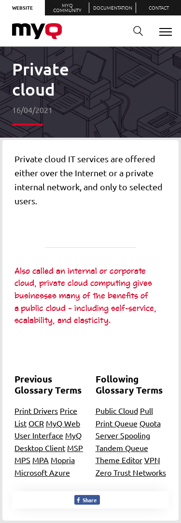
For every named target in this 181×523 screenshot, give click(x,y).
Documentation (112, 7)
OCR (36, 423)
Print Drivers (36, 410)
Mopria (63, 460)
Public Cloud (117, 410)
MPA (40, 460)
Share (86, 500)
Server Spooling (123, 435)
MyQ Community (67, 7)
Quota (150, 423)
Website (22, 7)
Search (134, 31)
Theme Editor (119, 460)
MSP (75, 447)
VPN (152, 460)
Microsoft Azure (42, 472)
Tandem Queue (122, 447)
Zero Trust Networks (131, 472)
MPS (22, 460)
